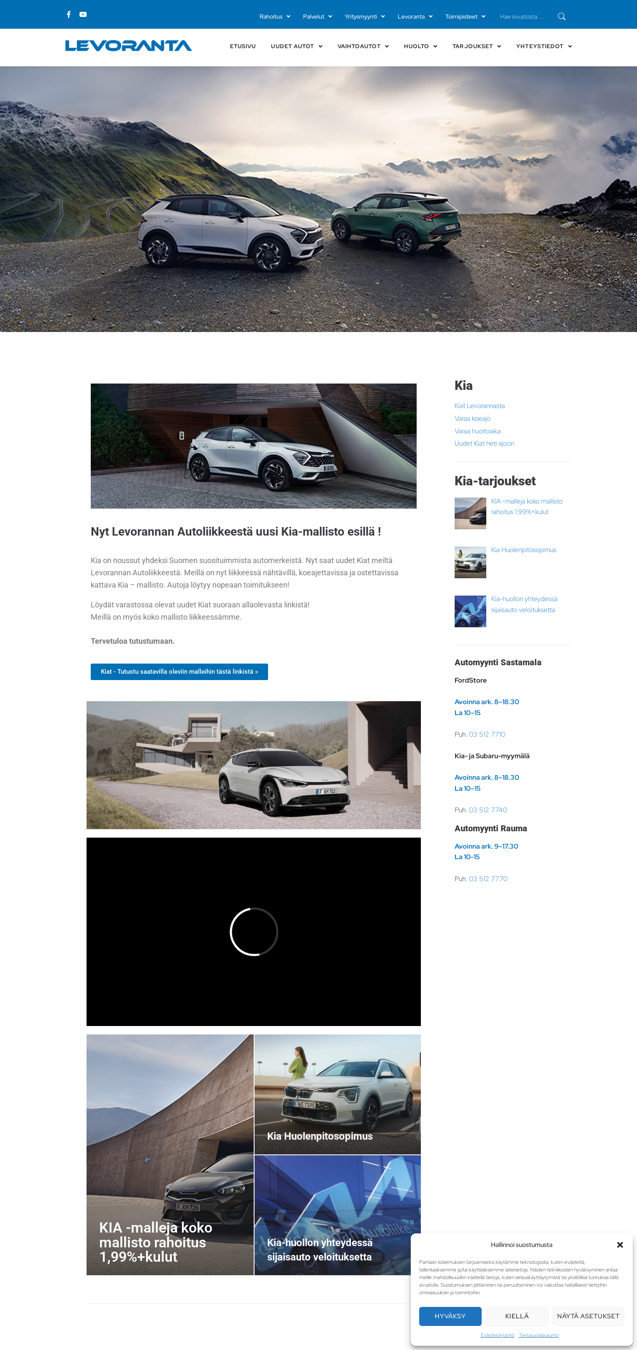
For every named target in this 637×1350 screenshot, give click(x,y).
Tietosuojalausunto (539, 1335)
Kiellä (517, 1316)
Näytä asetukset (588, 1316)
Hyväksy (450, 1316)
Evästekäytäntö (498, 1335)
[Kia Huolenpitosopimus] (338, 1094)
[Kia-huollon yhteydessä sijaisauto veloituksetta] (338, 1215)
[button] (620, 1245)
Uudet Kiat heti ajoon (484, 443)
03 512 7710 (487, 734)
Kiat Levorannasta (480, 405)
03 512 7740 (488, 810)
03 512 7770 (488, 878)
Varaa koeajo (473, 418)
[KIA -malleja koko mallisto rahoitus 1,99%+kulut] (170, 1154)
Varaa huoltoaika (478, 431)
